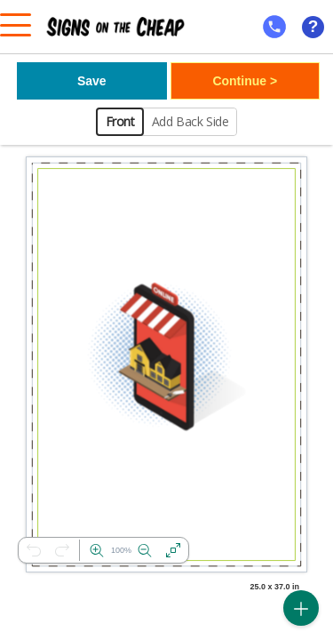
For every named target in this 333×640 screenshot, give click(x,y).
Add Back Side (190, 121)
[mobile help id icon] (274, 26)
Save (92, 81)
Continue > (244, 81)
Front (120, 121)
